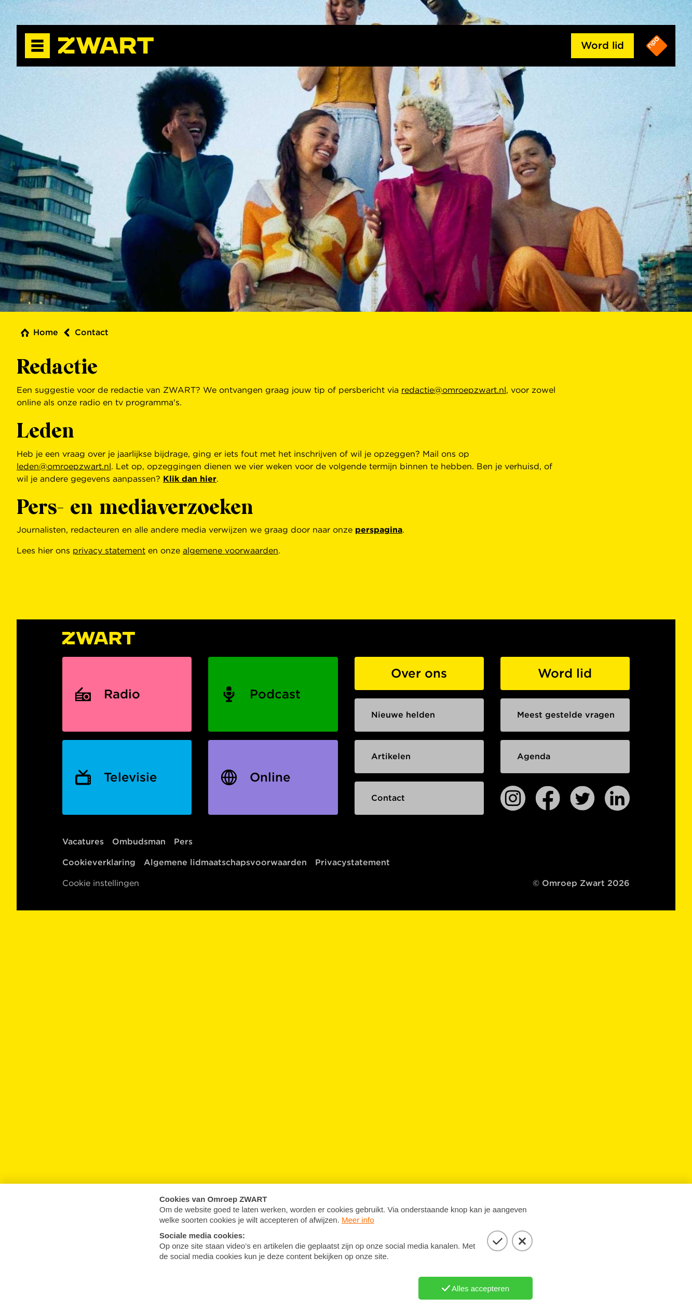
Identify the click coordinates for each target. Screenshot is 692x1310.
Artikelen (391, 756)
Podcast (275, 694)
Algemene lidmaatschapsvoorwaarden (225, 862)
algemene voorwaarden (230, 550)
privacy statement (109, 550)
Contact (91, 332)
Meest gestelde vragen (566, 715)
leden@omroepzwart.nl (64, 466)
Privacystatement (352, 862)
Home (45, 332)
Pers (183, 841)
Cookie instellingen (100, 883)
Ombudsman (139, 841)
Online (270, 777)
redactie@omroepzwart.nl (453, 390)
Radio (122, 694)
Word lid (602, 45)
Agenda (533, 756)
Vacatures (83, 841)
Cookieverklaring (98, 862)
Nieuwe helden (403, 715)
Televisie (130, 777)
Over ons (419, 673)
